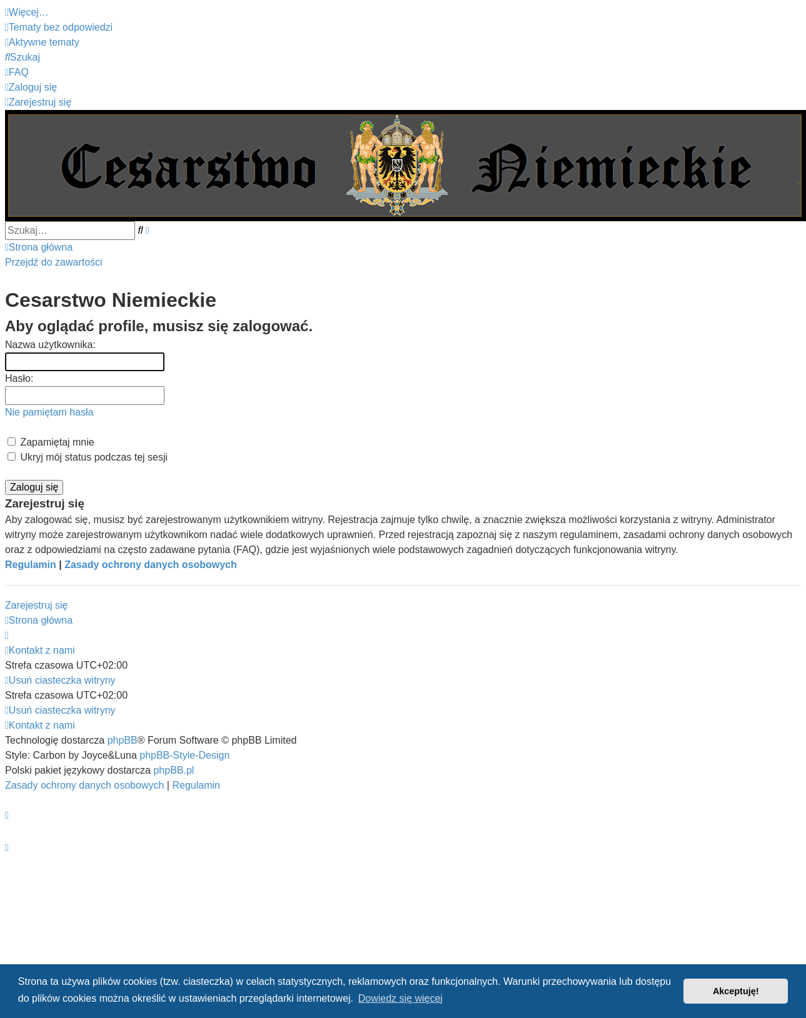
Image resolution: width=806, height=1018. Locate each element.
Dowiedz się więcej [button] (400, 998)
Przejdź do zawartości (54, 262)
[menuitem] (59, 27)
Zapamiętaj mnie (51, 442)
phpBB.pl (173, 770)
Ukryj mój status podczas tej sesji (88, 457)
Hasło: (19, 378)
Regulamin (30, 564)
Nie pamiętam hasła (49, 412)
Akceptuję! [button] (736, 991)
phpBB (123, 740)
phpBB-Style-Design (184, 755)
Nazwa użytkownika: (50, 344)
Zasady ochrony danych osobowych (150, 564)
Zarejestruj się (36, 605)
